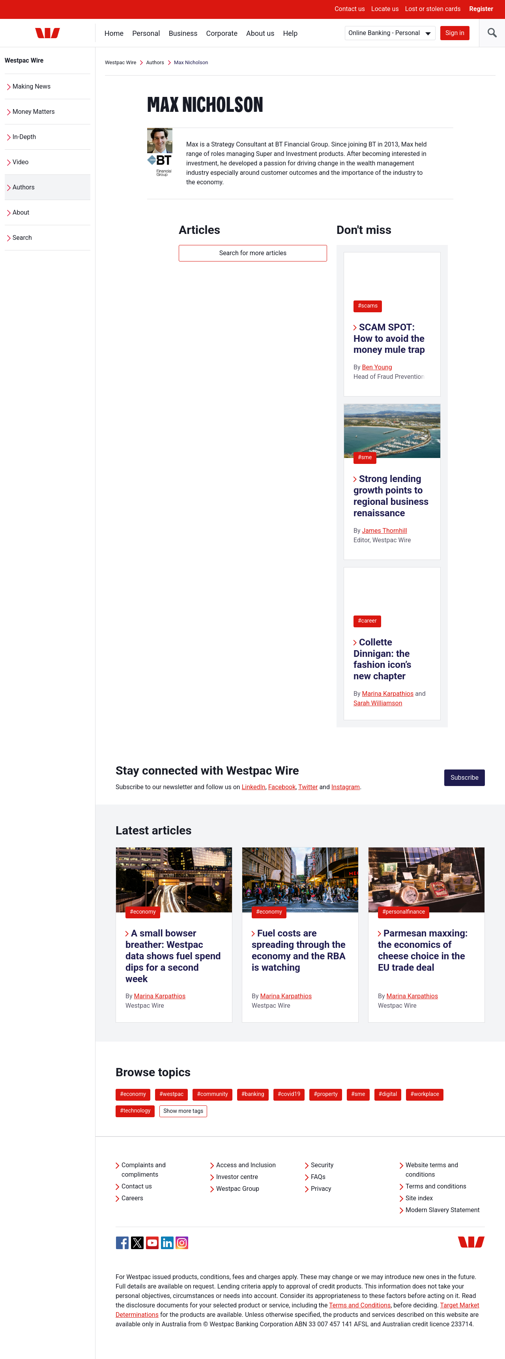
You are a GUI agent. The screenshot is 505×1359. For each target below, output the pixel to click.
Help (290, 33)
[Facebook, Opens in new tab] (122, 1243)
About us (260, 33)
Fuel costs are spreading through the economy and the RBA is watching (299, 950)
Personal (146, 33)
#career (367, 620)
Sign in (454, 33)
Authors (24, 187)
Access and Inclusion (246, 1165)
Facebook (282, 787)
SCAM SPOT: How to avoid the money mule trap (389, 339)
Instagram (345, 787)
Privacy (321, 1188)
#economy (143, 911)
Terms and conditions (436, 1186)
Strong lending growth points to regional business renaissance (391, 495)
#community (212, 1094)
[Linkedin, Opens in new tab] (167, 1243)
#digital (388, 1094)
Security (322, 1165)
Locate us (385, 9)
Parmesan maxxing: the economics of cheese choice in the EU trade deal (423, 950)
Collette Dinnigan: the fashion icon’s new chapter (382, 659)
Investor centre (237, 1177)
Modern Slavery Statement (443, 1210)
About (21, 212)
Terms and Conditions (360, 1305)
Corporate (222, 33)
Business (183, 33)
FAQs (318, 1177)
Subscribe (465, 777)
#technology (135, 1110)
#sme (365, 457)
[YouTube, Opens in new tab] (152, 1243)
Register (481, 9)
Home (114, 33)
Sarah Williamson (378, 703)
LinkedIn (254, 787)
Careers (132, 1198)
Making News (32, 86)
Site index (419, 1198)
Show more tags (183, 1111)
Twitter (308, 787)
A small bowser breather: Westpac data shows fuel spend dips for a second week (173, 956)
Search (22, 237)
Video (21, 162)
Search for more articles (253, 253)
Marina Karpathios (388, 693)
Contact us (350, 9)
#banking (252, 1094)
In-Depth (24, 137)
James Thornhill (384, 530)
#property (326, 1094)
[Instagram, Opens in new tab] (182, 1247)
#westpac (171, 1094)
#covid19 (289, 1094)
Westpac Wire (24, 60)
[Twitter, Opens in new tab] (137, 1243)
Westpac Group (237, 1188)
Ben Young (377, 367)
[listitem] (174, 935)
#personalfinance (403, 911)
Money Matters (34, 111)
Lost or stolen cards (433, 9)
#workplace (424, 1094)
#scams (368, 305)
